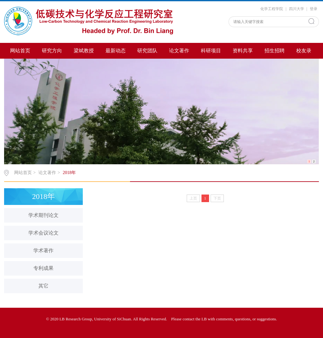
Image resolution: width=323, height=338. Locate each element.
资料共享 (243, 50)
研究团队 (147, 50)
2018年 (69, 172)
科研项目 (211, 50)
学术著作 (43, 250)
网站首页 (20, 50)
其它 (43, 285)
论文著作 (179, 50)
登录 (313, 9)
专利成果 (43, 268)
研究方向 (52, 50)
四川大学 (296, 9)
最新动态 (115, 50)
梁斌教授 (84, 50)
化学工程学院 (271, 9)
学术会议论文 (43, 233)
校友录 (303, 50)
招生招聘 (274, 50)
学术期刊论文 (43, 215)
